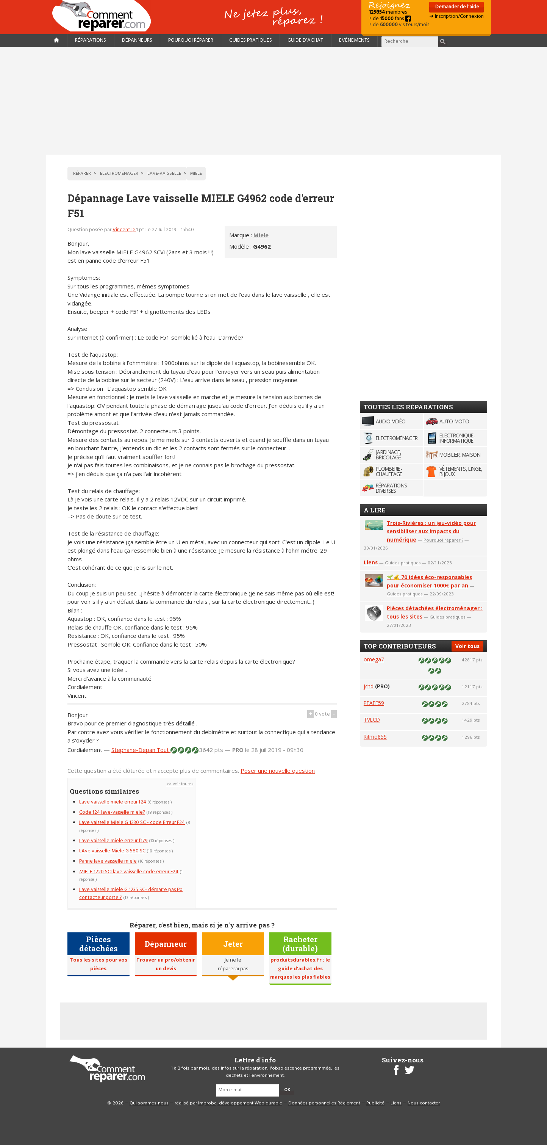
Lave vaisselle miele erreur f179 (113, 841)
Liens (371, 562)
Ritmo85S (375, 736)
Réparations (90, 40)
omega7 (374, 659)
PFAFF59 (374, 702)
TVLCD (372, 719)
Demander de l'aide (456, 7)
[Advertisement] (273, 101)
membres (388, 12)
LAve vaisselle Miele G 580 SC (112, 851)
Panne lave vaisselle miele (108, 861)
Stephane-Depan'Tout (140, 749)
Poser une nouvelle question (278, 770)
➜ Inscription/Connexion (456, 16)
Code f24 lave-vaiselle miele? (112, 812)
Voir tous (467, 646)
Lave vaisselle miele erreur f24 (112, 802)
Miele (261, 235)
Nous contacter (424, 1103)
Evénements (354, 40)
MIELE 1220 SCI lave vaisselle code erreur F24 (128, 872)
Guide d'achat (305, 40)
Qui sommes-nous (149, 1103)
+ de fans (390, 19)
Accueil (104, 15)
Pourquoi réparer (190, 40)
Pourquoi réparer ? (443, 540)
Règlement (349, 1103)
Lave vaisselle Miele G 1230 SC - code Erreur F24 (132, 823)
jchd (369, 686)
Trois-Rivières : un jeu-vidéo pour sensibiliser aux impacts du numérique (431, 531)
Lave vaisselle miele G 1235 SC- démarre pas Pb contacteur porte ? (131, 893)
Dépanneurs (137, 40)
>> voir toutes (179, 784)
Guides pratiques (250, 40)
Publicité (375, 1103)
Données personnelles (312, 1103)
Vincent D (124, 230)
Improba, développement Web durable (240, 1103)
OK (287, 1090)
